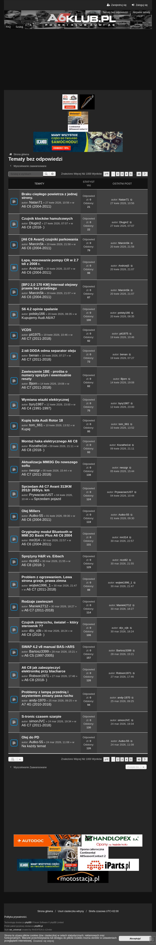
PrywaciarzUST (41, 495)
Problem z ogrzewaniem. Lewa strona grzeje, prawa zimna (47, 579)
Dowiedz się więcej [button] (43, 941)
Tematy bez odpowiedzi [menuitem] (115, 12)
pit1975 (35, 334)
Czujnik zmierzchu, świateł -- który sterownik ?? (50, 624)
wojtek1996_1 (40, 585)
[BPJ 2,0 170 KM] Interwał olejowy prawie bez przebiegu (50, 286)
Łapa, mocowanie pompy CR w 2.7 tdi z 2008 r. (50, 262)
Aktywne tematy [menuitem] (141, 12)
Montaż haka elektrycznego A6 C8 (49, 441)
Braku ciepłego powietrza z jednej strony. (49, 196)
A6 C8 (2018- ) (33, 227)
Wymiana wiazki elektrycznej (45, 400)
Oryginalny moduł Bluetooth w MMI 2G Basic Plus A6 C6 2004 (47, 533)
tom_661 (36, 425)
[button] (106, 174)
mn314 (34, 540)
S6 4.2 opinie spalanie (40, 309)
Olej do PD (30, 737)
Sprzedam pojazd (47, 499)
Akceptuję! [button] (135, 938)
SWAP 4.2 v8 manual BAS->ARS (48, 647)
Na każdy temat (34, 746)
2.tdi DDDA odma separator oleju (49, 351)
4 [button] (126, 173)
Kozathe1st (38, 446)
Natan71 (35, 202)
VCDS (26, 330)
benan (34, 355)
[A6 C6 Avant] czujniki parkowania (50, 239)
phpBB (28, 922)
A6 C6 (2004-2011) (36, 206)
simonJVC (37, 721)
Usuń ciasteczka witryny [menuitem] (71, 911)
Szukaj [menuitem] (19, 26)
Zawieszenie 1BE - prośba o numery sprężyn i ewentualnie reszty (46, 375)
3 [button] (122, 173)
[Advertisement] (78, 59)
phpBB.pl (39, 926)
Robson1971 (39, 676)
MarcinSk (36, 244)
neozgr (34, 470)
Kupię (26, 429)
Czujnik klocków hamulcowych (47, 218)
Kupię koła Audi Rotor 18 (42, 420)
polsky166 (37, 313)
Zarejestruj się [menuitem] (116, 4)
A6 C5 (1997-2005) (39, 655)
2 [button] (117, 173)
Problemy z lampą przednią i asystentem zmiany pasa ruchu (47, 694)
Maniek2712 (38, 606)
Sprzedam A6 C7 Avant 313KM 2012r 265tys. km (47, 488)
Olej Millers (31, 511)
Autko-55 (36, 515)
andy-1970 (37, 700)
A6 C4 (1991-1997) (36, 408)
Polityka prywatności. (15, 916)
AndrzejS (36, 268)
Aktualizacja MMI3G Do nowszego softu (50, 464)
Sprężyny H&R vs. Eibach (43, 556)
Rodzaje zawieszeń (37, 601)
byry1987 (36, 404)
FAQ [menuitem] (8, 26)
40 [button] (139, 173)
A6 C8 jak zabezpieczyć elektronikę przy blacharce (43, 669)
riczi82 (34, 561)
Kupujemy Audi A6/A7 (38, 318)
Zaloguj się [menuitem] (139, 4)
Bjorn (33, 383)
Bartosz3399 (39, 651)
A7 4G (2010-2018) (36, 704)
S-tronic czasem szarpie (41, 716)
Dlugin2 (35, 223)
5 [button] (130, 173)
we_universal (15, 930)
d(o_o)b (35, 630)
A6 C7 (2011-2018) (36, 338)
